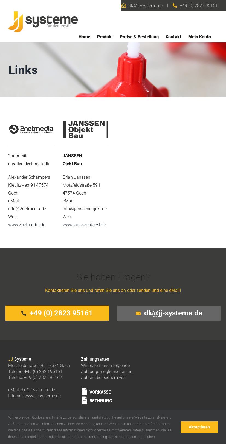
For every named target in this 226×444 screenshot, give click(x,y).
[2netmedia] (31, 115)
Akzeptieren (199, 427)
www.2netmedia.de (26, 224)
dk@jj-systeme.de (146, 5)
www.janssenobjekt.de (84, 224)
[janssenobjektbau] (86, 115)
